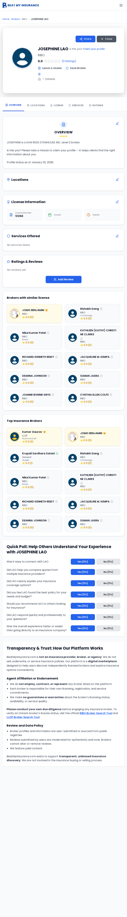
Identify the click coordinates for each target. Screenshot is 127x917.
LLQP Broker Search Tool (23, 718)
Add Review (64, 280)
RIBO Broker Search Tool (96, 714)
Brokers (16, 19)
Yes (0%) (83, 562)
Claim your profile (94, 49)
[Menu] (121, 5)
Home (6, 19)
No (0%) (108, 562)
